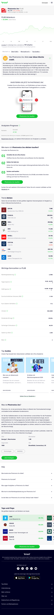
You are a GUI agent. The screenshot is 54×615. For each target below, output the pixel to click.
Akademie (4, 189)
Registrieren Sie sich (7, 139)
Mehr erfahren (7, 390)
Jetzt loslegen (9, 458)
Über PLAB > (15, 51)
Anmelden (3, 45)
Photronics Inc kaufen (27, 116)
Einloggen (45, 3)
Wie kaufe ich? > (25, 51)
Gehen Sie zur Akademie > (28, 396)
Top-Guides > (36, 51)
